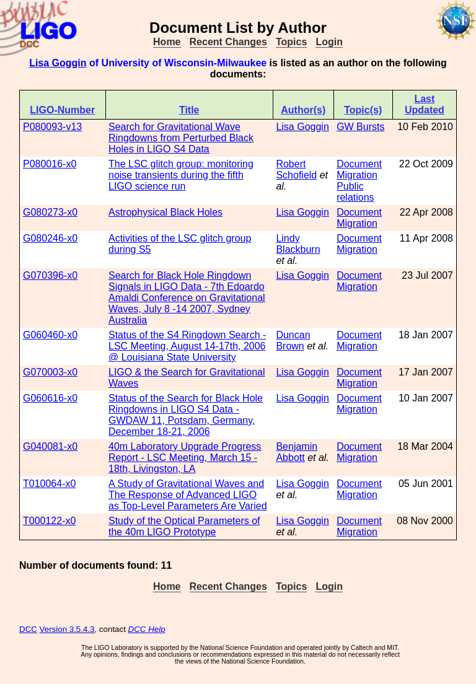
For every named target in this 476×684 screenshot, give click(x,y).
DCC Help (146, 629)
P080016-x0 (49, 164)
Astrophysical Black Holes (165, 212)
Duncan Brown (293, 340)
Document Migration (359, 169)
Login (329, 42)
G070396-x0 (50, 275)
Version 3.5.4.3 (67, 629)
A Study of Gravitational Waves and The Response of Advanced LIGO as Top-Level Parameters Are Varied (187, 494)
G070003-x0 (50, 372)
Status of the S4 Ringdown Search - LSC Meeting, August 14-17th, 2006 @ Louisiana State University (187, 346)
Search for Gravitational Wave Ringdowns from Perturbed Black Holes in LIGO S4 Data (180, 137)
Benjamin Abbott (296, 452)
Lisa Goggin (57, 63)
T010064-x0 (49, 483)
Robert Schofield (296, 169)
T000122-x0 (49, 520)
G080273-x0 (50, 212)
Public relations (355, 192)
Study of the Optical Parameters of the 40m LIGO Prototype (184, 526)
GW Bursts (360, 126)
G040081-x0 (50, 446)
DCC (28, 629)
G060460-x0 (50, 335)
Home (166, 42)
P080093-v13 (52, 126)
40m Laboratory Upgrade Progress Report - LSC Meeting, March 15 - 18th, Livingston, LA (184, 457)
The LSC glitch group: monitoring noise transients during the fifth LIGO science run (180, 175)
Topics (291, 42)
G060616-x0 (50, 398)
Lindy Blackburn (298, 244)
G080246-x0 (50, 238)
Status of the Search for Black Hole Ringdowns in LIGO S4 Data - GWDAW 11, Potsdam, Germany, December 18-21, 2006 (185, 415)
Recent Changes (228, 42)
